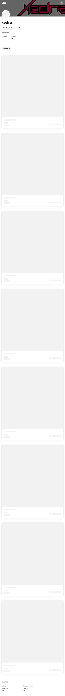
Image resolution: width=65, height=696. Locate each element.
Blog (3, 690)
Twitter (4, 686)
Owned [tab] (6, 48)
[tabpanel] (32, 364)
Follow (20, 28)
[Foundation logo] (4, 3)
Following (4, 36)
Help (24, 690)
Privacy (25, 688)
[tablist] (32, 48)
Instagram (5, 688)
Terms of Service (28, 686)
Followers (13, 36)
